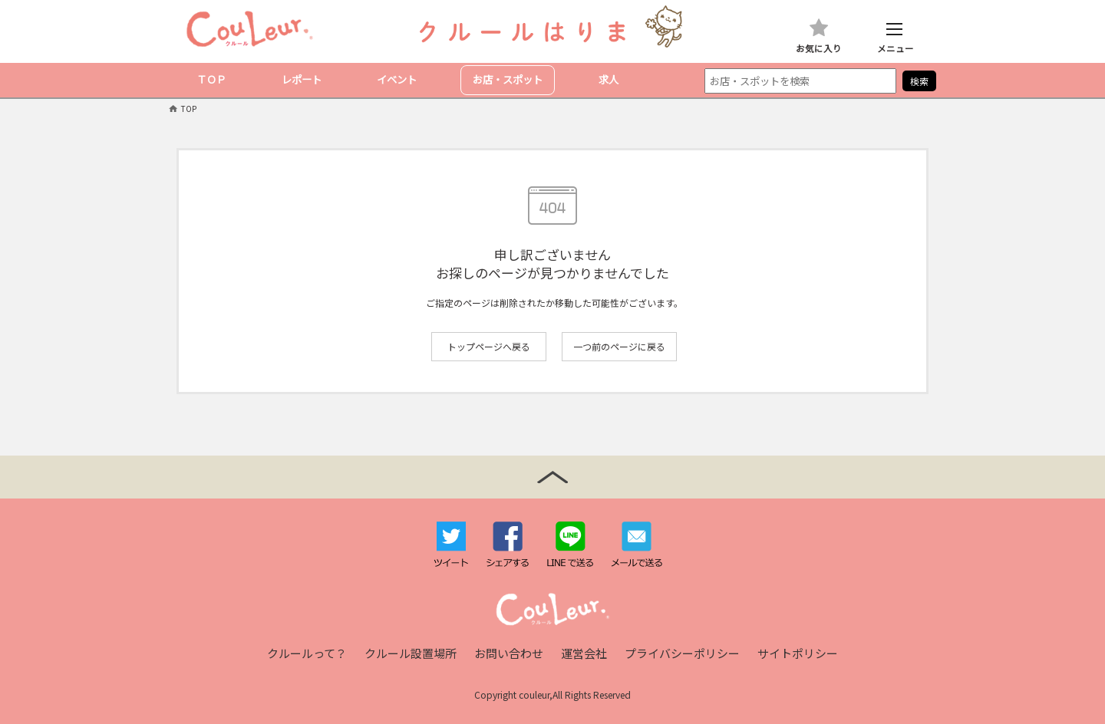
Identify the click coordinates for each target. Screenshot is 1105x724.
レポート (302, 79)
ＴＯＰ (211, 79)
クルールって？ (307, 653)
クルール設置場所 (410, 653)
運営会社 (584, 653)
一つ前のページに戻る (619, 346)
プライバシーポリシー (682, 653)
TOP (188, 108)
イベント (397, 79)
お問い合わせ (508, 653)
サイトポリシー (797, 653)
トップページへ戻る (488, 346)
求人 (608, 79)
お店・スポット (508, 79)
